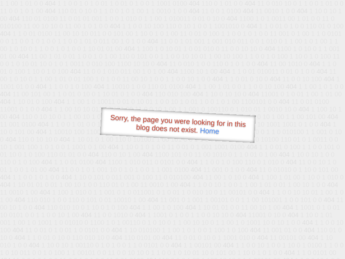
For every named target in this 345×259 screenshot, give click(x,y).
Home (209, 130)
